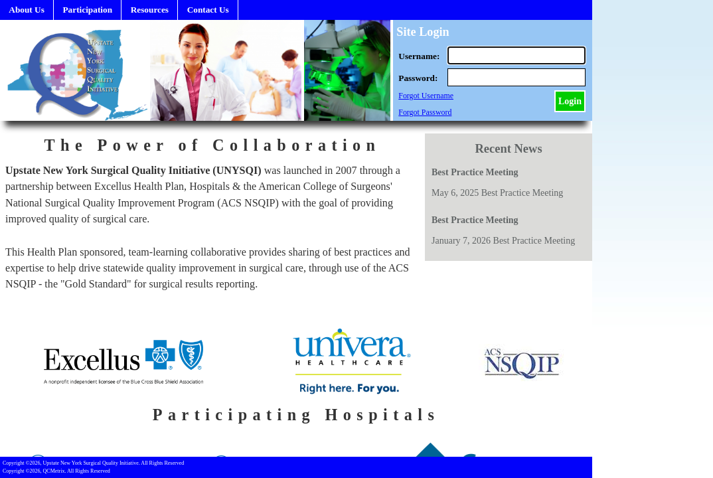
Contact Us (208, 10)
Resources (150, 10)
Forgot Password (424, 112)
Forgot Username (425, 95)
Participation (87, 10)
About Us (26, 10)
